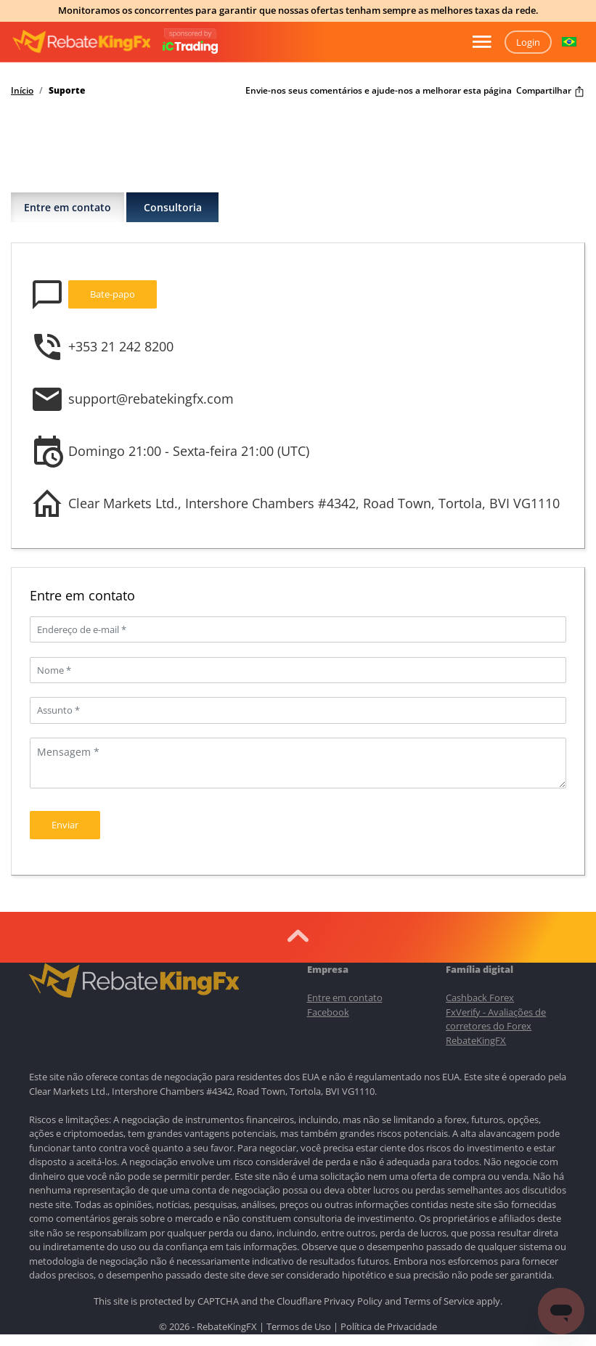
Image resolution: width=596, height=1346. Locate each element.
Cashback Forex (480, 997)
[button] (569, 42)
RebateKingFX (476, 1040)
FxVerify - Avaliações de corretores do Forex (496, 1019)
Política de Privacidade (388, 1326)
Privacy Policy (353, 1301)
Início (22, 91)
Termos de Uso (298, 1326)
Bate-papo (112, 294)
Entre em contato (67, 207)
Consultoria (173, 207)
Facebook (328, 1012)
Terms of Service (439, 1301)
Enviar (65, 824)
